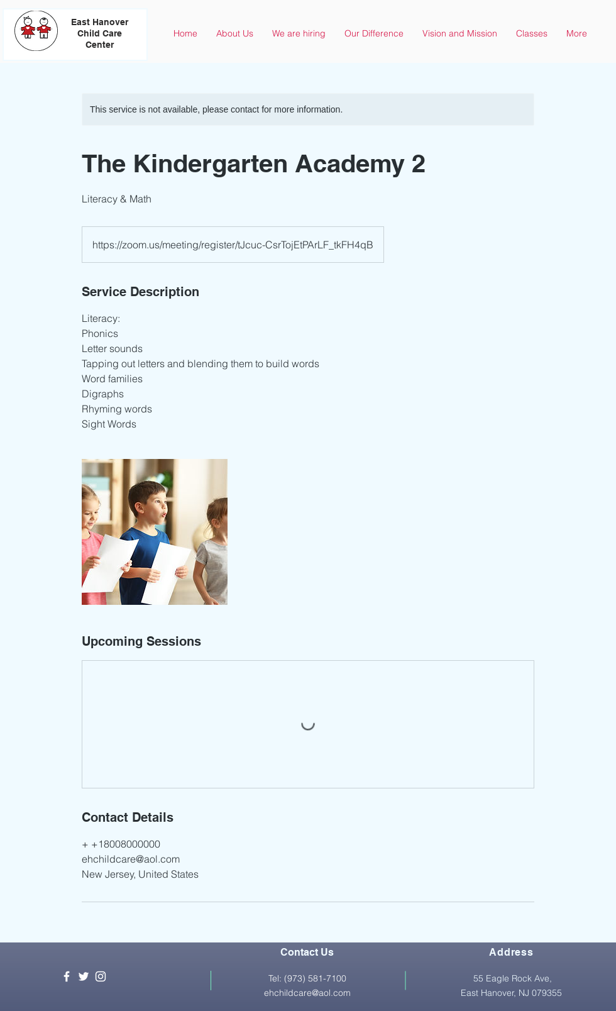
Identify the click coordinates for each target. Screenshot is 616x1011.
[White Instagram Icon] (100, 976)
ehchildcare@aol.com (307, 992)
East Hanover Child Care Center (99, 33)
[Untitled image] (155, 532)
